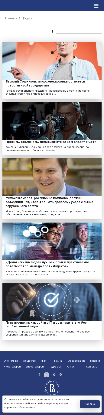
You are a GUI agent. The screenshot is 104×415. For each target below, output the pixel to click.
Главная (11, 18)
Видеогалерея (35, 366)
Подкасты (55, 366)
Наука (58, 360)
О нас (70, 366)
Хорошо (90, 404)
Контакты (91, 366)
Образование (76, 360)
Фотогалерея (12, 366)
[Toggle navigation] (96, 5)
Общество (29, 360)
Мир (43, 360)
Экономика (11, 360)
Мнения (95, 360)
